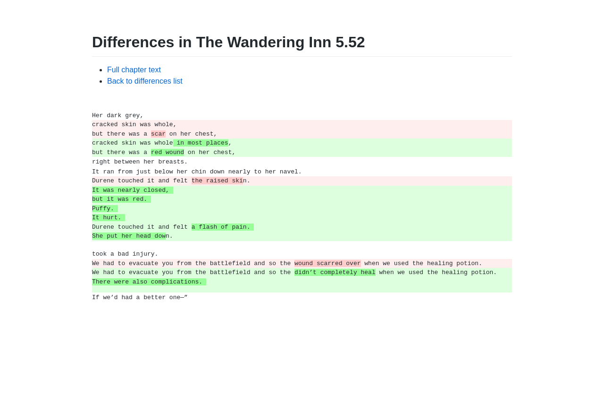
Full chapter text (134, 70)
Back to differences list (145, 81)
